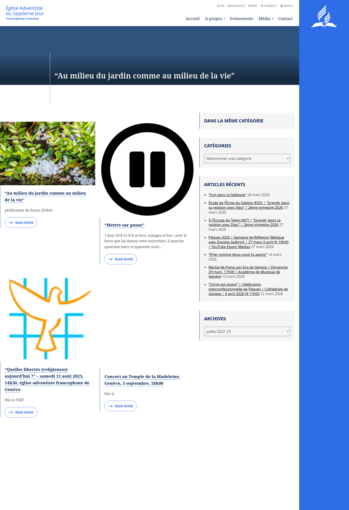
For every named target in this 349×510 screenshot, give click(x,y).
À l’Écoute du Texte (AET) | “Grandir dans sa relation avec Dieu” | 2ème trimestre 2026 (244, 222)
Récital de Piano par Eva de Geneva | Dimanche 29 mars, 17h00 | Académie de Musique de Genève (248, 272)
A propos (213, 18)
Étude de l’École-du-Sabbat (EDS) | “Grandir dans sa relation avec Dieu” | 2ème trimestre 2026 (249, 205)
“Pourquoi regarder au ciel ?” (38, 343)
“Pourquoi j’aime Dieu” (130, 343)
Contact (285, 18)
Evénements (241, 18)
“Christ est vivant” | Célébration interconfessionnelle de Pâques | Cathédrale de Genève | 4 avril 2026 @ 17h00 (248, 289)
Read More (20, 163)
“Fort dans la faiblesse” (227, 194)
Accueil (193, 18)
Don (220, 6)
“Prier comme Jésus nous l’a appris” (238, 254)
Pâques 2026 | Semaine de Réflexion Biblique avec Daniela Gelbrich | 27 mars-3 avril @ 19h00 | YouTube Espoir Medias (248, 242)
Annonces (236, 6)
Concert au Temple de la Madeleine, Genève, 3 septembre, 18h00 (144, 192)
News (252, 6)
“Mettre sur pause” (125, 133)
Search (268, 6)
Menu (286, 6)
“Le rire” (14, 405)
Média (264, 18)
